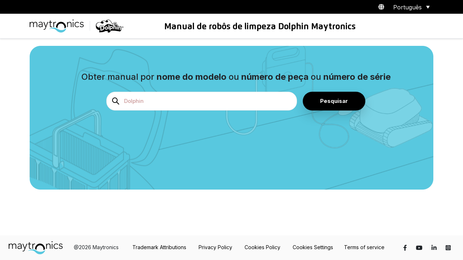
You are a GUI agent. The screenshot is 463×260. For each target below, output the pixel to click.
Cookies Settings (313, 247)
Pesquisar (334, 101)
